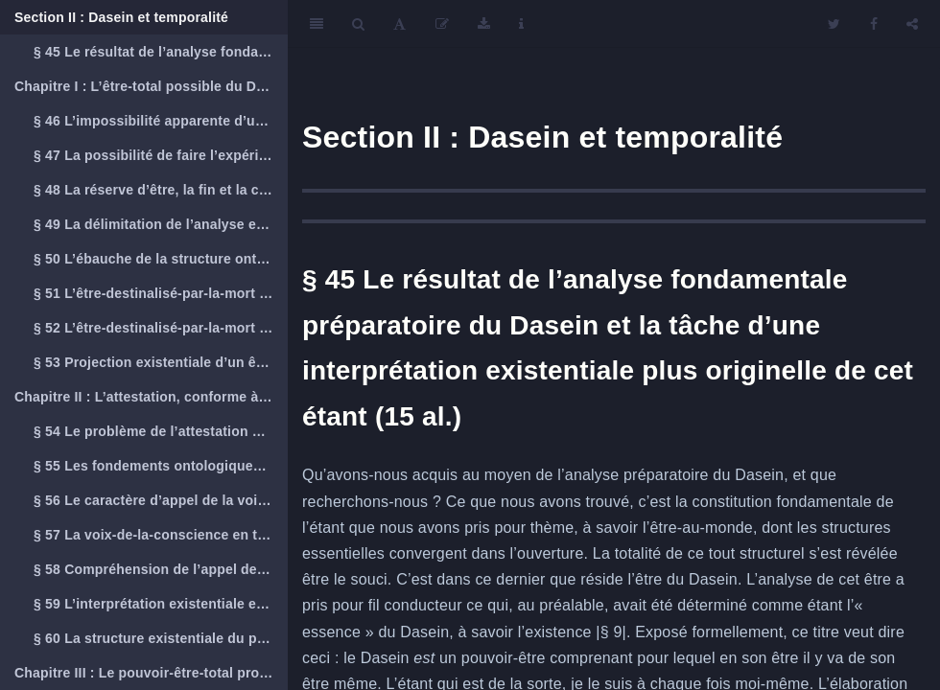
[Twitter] (834, 24)
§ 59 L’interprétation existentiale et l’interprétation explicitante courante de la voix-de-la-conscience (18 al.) (161, 603)
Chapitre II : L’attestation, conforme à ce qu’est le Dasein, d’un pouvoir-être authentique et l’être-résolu (151, 396)
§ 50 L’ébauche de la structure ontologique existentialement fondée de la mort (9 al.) (161, 258)
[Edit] (442, 24)
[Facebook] (874, 24)
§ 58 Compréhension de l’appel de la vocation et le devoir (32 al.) (161, 569)
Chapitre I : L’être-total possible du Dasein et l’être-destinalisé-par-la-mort (151, 86)
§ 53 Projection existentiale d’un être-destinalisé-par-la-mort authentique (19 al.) (161, 362)
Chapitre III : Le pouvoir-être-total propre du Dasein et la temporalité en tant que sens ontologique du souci (151, 672)
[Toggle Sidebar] (316, 24)
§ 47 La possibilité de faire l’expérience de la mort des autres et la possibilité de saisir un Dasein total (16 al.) (161, 155)
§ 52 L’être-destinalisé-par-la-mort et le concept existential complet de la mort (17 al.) (161, 327)
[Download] (484, 24)
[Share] (912, 24)
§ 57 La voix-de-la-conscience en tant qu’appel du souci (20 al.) (161, 534)
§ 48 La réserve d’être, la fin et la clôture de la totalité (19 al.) (161, 189)
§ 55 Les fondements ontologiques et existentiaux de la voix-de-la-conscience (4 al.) (161, 465)
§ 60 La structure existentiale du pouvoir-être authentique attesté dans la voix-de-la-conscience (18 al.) (161, 638)
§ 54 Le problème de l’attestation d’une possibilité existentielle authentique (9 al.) (161, 431)
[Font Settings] (399, 24)
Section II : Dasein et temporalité (121, 17)
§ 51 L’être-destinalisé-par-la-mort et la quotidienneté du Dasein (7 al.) (161, 293)
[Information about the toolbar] (521, 24)
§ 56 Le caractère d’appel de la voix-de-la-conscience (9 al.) (161, 500)
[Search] (358, 24)
